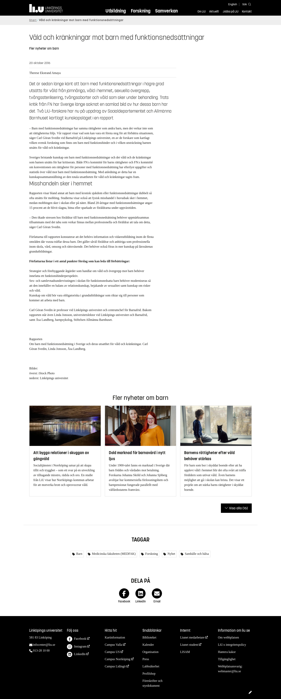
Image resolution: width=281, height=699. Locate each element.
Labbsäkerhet (150, 666)
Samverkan (166, 11)
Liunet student (189, 644)
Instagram (76, 646)
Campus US (112, 652)
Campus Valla (113, 644)
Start (33, 20)
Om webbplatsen (228, 637)
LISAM (185, 652)
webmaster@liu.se (229, 671)
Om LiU (201, 11)
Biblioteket (149, 637)
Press (145, 659)
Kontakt (247, 11)
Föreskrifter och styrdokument (152, 683)
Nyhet (171, 553)
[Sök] (246, 4)
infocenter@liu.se (44, 644)
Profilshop (149, 673)
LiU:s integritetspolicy (232, 644)
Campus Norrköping (117, 659)
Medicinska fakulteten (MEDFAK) (113, 553)
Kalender (148, 644)
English (232, 4)
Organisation (150, 652)
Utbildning (116, 11)
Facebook (76, 639)
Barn (79, 553)
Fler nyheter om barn (44, 48)
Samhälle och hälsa (196, 553)
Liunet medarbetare (192, 637)
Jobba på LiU (230, 11)
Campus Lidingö (115, 666)
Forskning (140, 11)
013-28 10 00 (41, 650)
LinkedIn (76, 654)
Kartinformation (115, 637)
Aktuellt (214, 11)
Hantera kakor (227, 652)
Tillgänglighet (227, 659)
